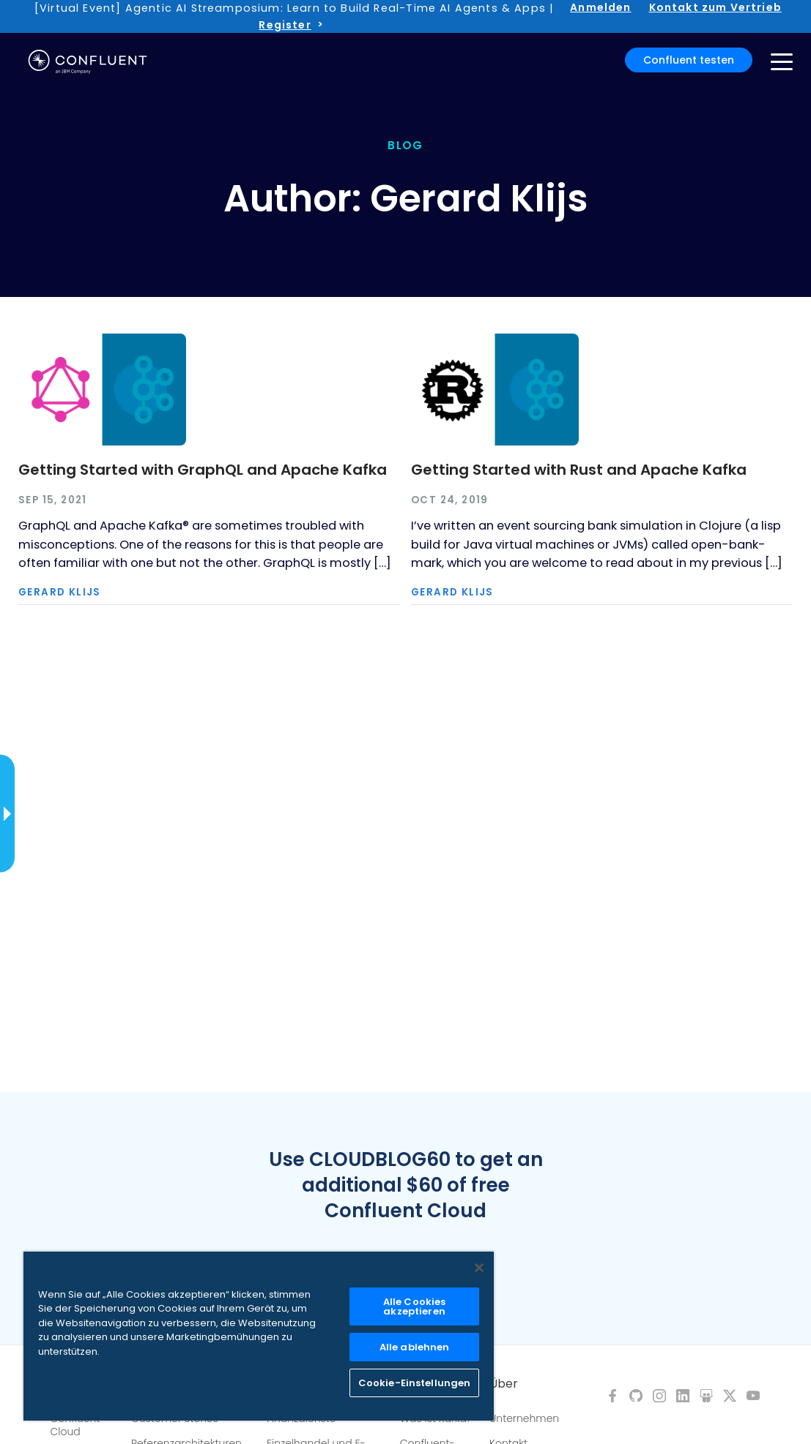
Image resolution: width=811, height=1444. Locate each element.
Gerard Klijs (59, 592)
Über (503, 1384)
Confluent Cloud (75, 1425)
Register (285, 25)
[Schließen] (479, 1267)
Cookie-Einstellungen (414, 1383)
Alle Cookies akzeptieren (414, 1306)
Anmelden (600, 7)
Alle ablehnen (414, 1347)
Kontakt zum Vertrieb (715, 7)
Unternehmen (524, 1418)
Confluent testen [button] (688, 60)
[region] (258, 1336)
